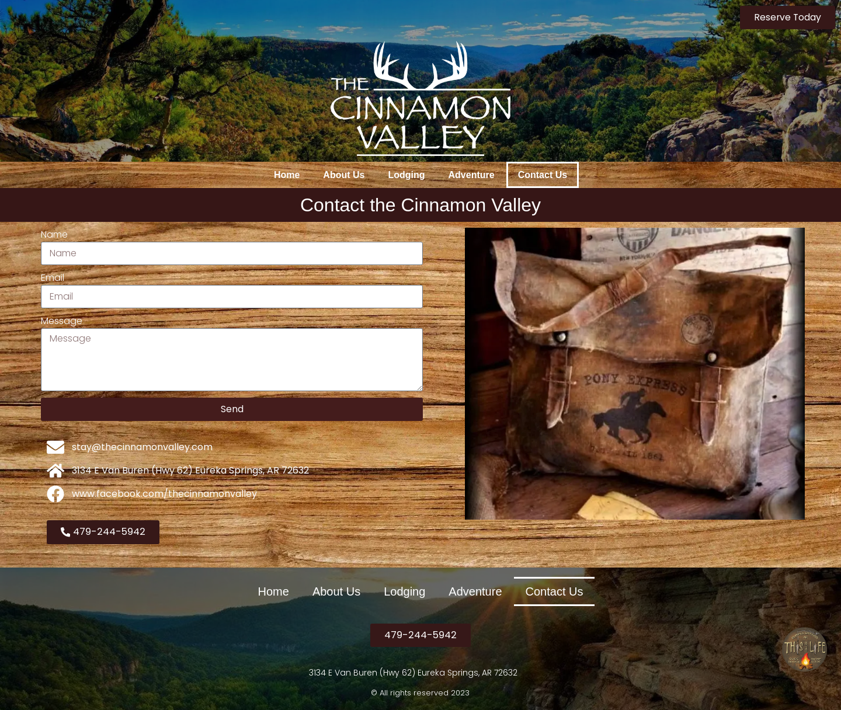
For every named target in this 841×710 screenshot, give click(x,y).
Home (287, 175)
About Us (343, 175)
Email (52, 277)
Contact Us (542, 175)
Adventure (472, 175)
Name (54, 234)
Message (61, 321)
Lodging (406, 175)
